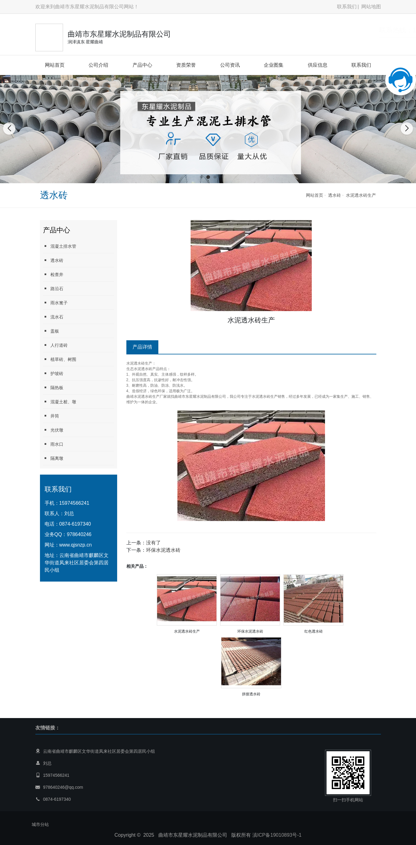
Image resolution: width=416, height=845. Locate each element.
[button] (201, 177)
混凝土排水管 (59, 246)
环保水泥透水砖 (163, 550)
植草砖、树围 (59, 359)
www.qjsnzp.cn (75, 544)
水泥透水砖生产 (361, 195)
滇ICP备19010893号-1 (277, 835)
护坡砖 (53, 373)
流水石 (53, 316)
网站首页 (55, 65)
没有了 (153, 542)
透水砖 (334, 195)
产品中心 (142, 65)
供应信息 (317, 65)
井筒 (51, 415)
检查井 (53, 274)
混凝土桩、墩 (59, 401)
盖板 (51, 331)
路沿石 (53, 288)
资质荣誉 (186, 65)
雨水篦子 (55, 302)
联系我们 (347, 6)
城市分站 (40, 824)
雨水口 (53, 444)
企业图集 (273, 65)
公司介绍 (98, 65)
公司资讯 (230, 65)
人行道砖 (55, 345)
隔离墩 (53, 458)
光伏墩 (53, 429)
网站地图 (371, 6)
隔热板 (53, 387)
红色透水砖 (313, 631)
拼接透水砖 (251, 694)
